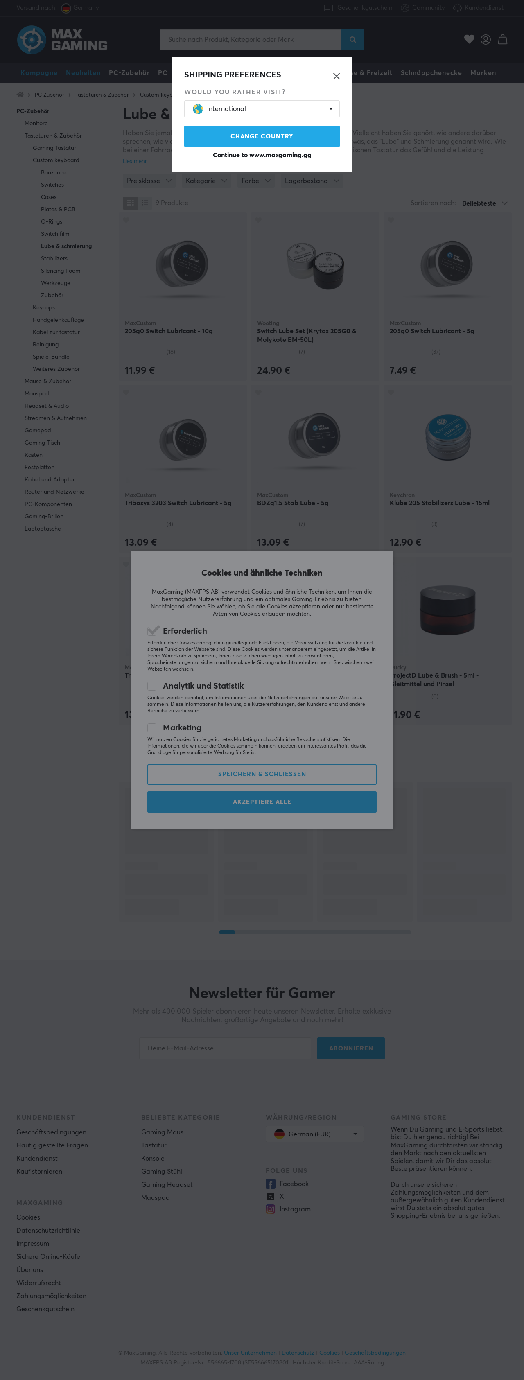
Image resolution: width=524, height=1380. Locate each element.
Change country (262, 136)
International (219, 109)
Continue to (262, 155)
